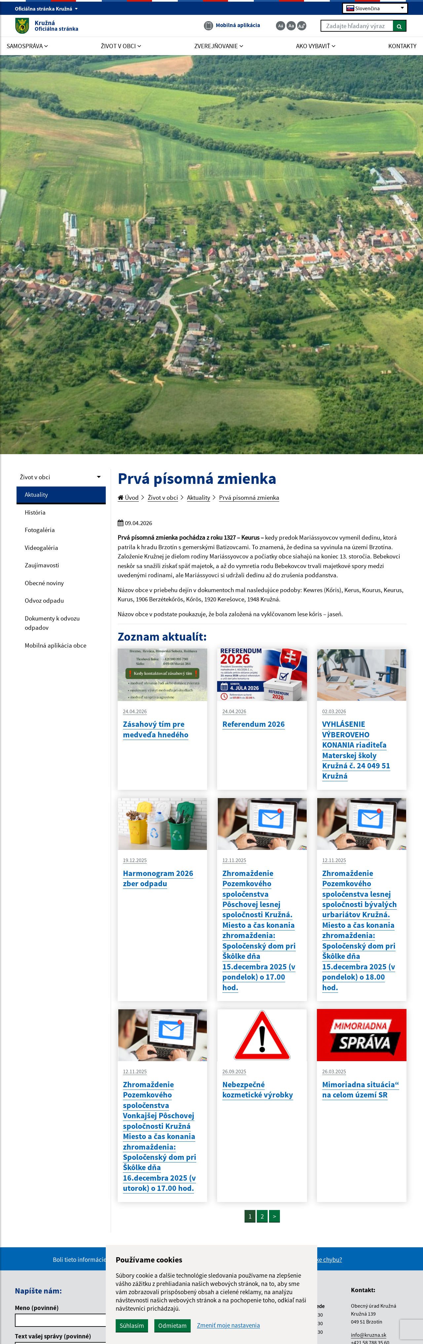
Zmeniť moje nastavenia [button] (228, 1325)
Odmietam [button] (172, 1325)
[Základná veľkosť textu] (291, 25)
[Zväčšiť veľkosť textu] (301, 25)
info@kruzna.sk (368, 1334)
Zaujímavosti (42, 565)
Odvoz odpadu (44, 600)
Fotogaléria (40, 530)
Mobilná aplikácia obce (55, 645)
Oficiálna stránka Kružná (46, 8)
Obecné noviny (44, 583)
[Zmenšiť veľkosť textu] (280, 25)
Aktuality (36, 494)
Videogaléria (41, 548)
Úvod (128, 497)
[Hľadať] (399, 26)
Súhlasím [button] (132, 1325)
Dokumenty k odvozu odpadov (52, 623)
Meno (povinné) (37, 1308)
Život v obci (35, 477)
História (35, 512)
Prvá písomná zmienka (249, 497)
